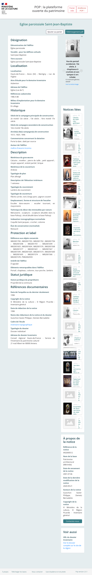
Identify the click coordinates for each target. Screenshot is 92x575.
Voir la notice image (72, 84)
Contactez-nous (72, 521)
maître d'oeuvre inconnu (21, 148)
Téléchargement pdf (74, 32)
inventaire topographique (21, 324)
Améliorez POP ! (82, 9)
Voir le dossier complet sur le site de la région (72, 545)
